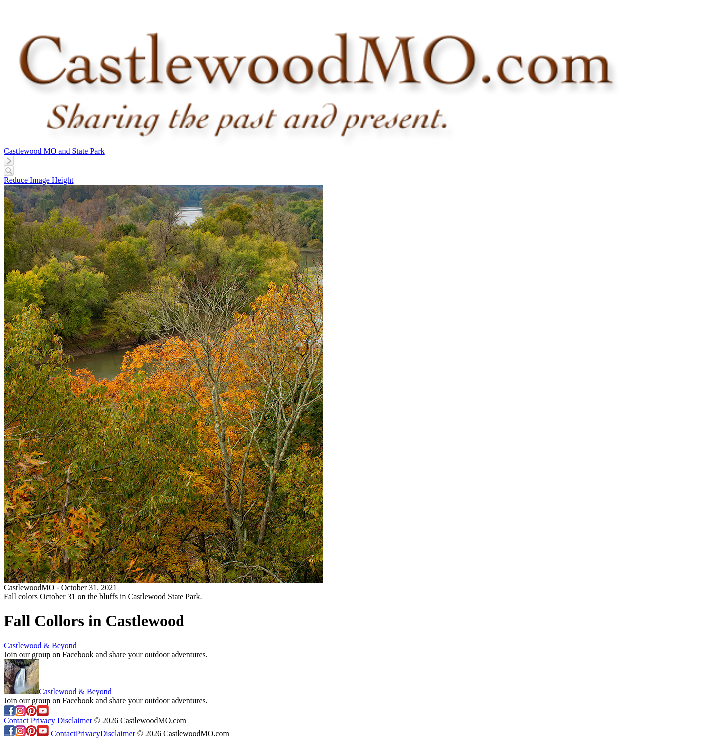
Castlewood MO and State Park (54, 151)
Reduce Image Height (39, 180)
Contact (16, 720)
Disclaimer (74, 720)
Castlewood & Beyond (40, 645)
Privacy (43, 720)
